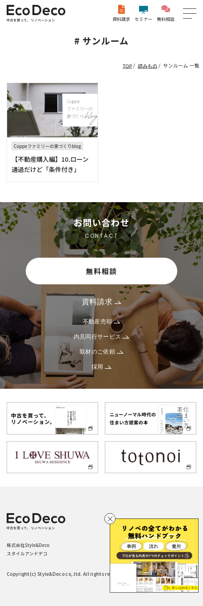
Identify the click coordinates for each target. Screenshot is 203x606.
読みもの (147, 65)
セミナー (143, 13)
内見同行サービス (102, 336)
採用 (102, 366)
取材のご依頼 (101, 351)
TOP (127, 65)
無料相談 (166, 13)
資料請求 (121, 13)
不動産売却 (102, 321)
